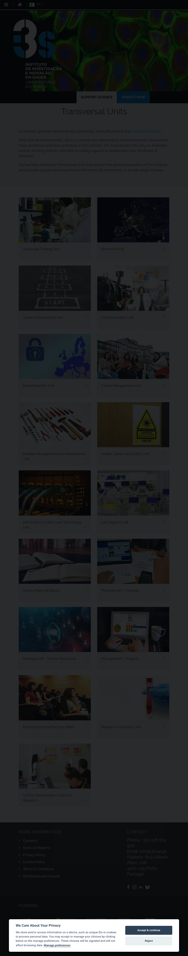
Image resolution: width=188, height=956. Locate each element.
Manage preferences (57, 945)
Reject (149, 940)
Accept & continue (148, 930)
